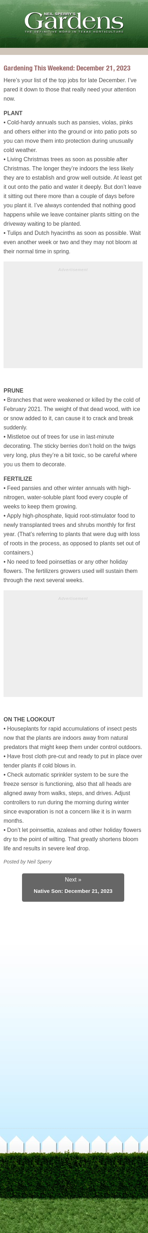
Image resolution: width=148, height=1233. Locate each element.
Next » (73, 880)
